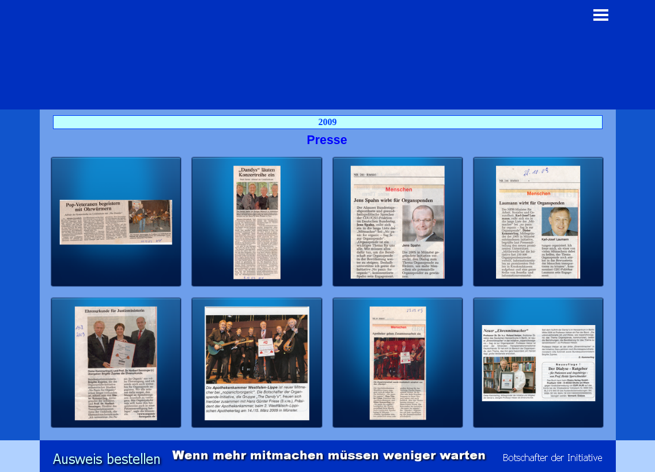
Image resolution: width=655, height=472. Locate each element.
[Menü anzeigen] (601, 15)
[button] (116, 222)
